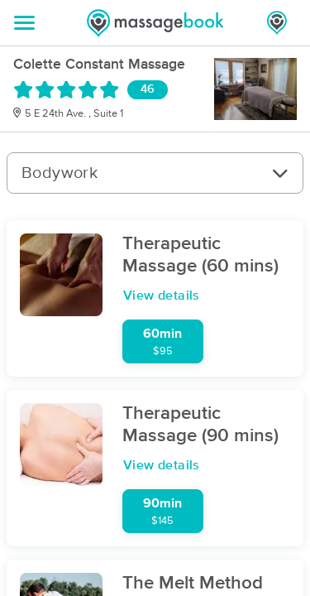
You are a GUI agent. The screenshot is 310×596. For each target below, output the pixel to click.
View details (161, 295)
